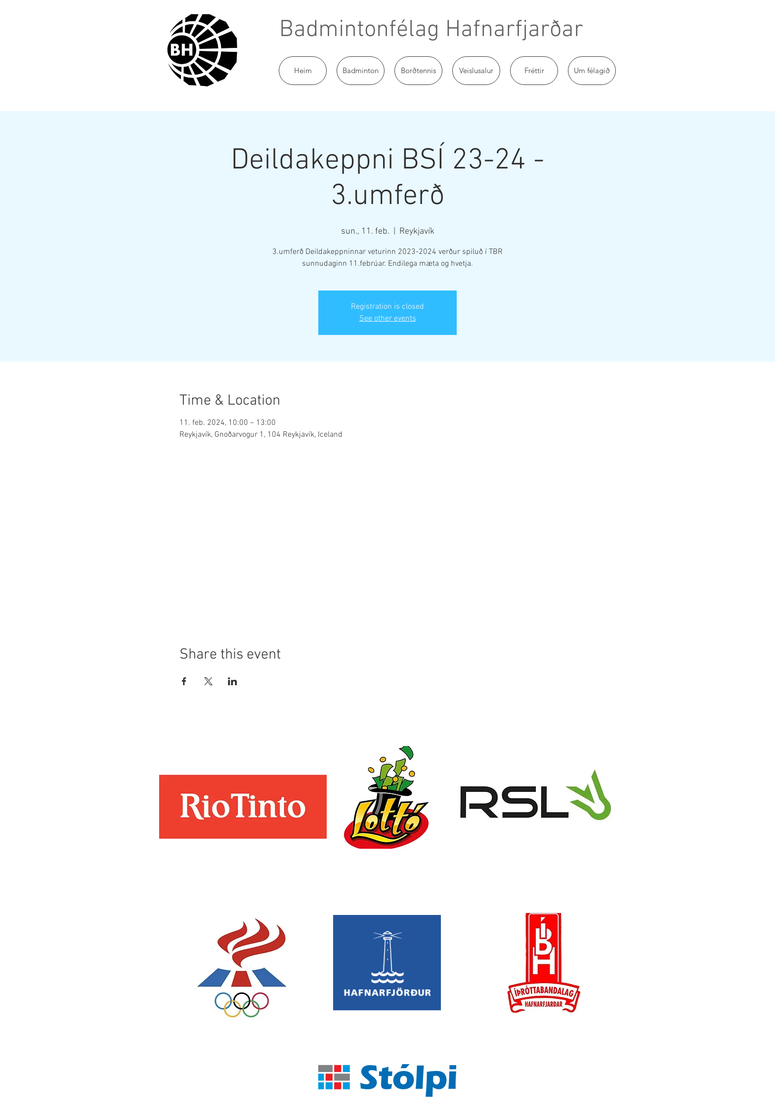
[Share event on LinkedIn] (232, 681)
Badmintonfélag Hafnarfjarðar (431, 30)
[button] (361, 70)
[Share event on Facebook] (184, 681)
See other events (387, 319)
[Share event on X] (208, 681)
